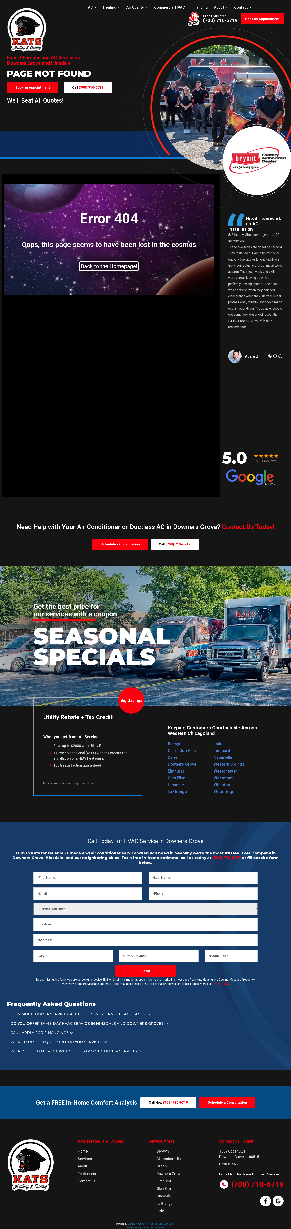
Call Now (168, 1102)
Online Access (136, 1223)
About (82, 1166)
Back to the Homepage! (109, 266)
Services (85, 1159)
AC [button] (91, 7)
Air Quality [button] (135, 7)
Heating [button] (110, 7)
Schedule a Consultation (120, 544)
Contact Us (87, 1181)
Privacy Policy (220, 983)
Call (88, 87)
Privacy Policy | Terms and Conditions (145, 1227)
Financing (199, 7)
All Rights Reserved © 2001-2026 (160, 1224)
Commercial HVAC (169, 7)
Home (83, 1151)
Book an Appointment (262, 19)
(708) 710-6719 (220, 20)
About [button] (219, 7)
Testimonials (88, 1173)
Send (145, 971)
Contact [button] (241, 7)
